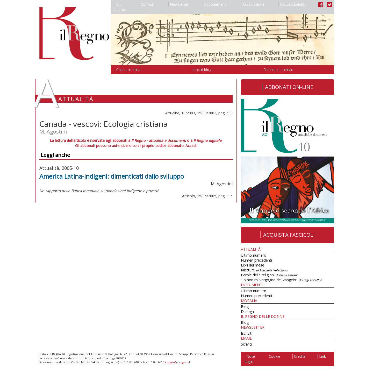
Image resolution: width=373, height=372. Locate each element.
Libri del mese (252, 265)
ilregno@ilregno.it (177, 362)
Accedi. (191, 145)
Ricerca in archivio (277, 69)
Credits (299, 356)
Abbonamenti (215, 4)
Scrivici (246, 344)
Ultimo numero (253, 255)
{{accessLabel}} (292, 4)
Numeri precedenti (256, 260)
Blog (245, 306)
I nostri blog (200, 69)
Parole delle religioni (269, 274)
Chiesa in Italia (127, 69)
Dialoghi (248, 311)
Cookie (273, 356)
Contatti (146, 4)
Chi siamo (120, 7)
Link (322, 356)
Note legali (250, 359)
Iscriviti (246, 333)
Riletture (264, 270)
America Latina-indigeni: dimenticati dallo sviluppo (111, 176)
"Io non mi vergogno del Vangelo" (281, 279)
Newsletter (178, 4)
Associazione (252, 4)
